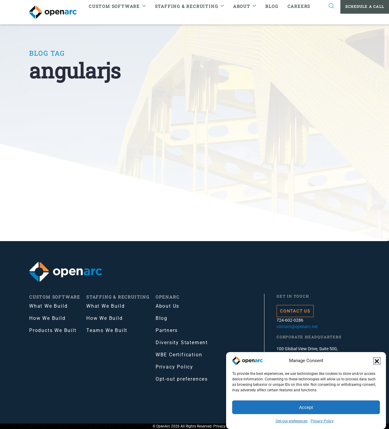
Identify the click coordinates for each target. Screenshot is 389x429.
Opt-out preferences (292, 421)
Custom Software (54, 297)
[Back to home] (56, 12)
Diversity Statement (182, 342)
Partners (167, 330)
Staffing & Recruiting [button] (189, 6)
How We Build (47, 318)
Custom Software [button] (117, 6)
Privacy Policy (322, 421)
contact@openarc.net (297, 326)
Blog (271, 6)
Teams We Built (106, 330)
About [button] (244, 6)
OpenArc (168, 297)
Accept (306, 407)
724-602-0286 (290, 320)
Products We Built (53, 330)
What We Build (48, 306)
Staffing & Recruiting (118, 297)
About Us (167, 306)
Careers (299, 6)
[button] (377, 361)
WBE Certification (179, 355)
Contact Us (295, 311)
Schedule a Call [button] (364, 6)
